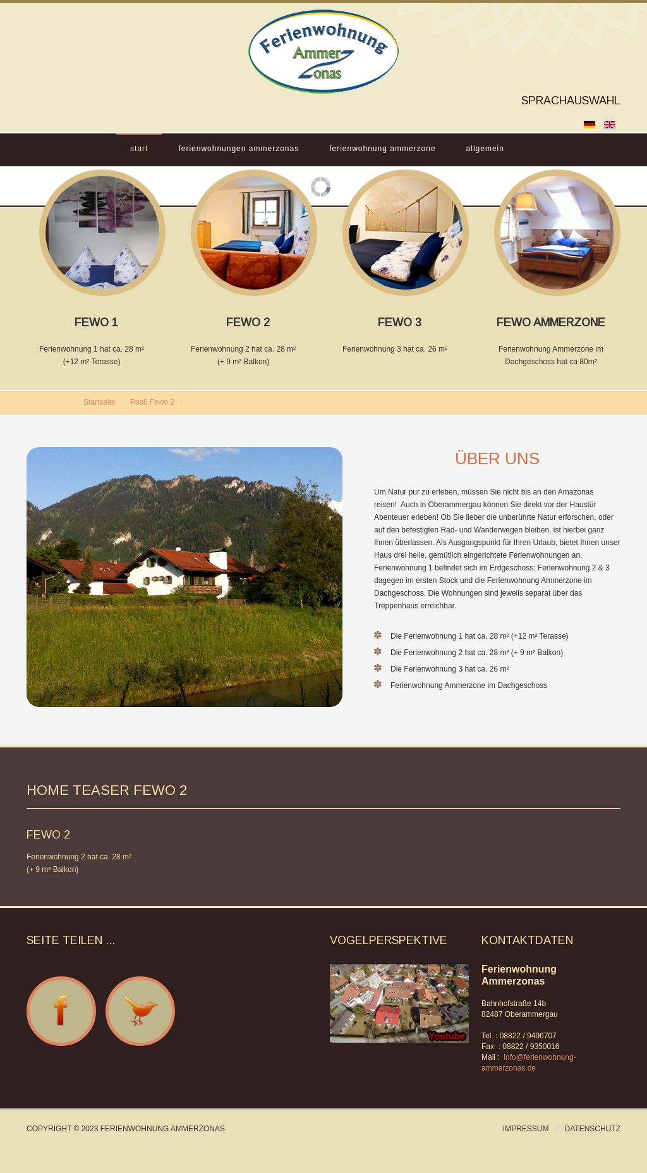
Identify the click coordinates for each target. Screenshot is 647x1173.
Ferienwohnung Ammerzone (382, 148)
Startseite (99, 402)
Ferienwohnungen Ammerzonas (238, 148)
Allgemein (485, 148)
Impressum (526, 1129)
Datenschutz (592, 1129)
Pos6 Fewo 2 (152, 402)
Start (139, 148)
